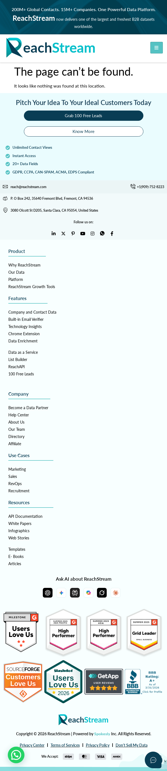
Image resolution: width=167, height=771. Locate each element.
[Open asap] (153, 760)
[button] (16, 755)
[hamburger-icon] (156, 47)
